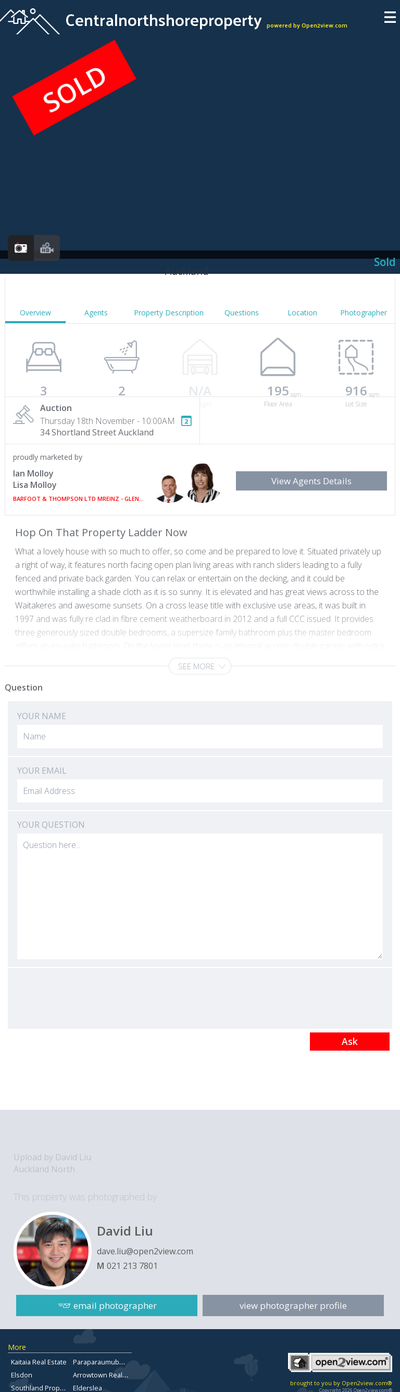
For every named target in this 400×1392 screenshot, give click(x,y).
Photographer (363, 312)
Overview (35, 312)
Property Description (169, 312)
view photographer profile (293, 1305)
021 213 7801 (132, 1265)
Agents (96, 312)
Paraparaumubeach (103, 1362)
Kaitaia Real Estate (39, 1362)
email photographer (115, 1305)
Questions (241, 312)
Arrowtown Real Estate (108, 1375)
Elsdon (21, 1375)
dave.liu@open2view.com (145, 1251)
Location (302, 312)
